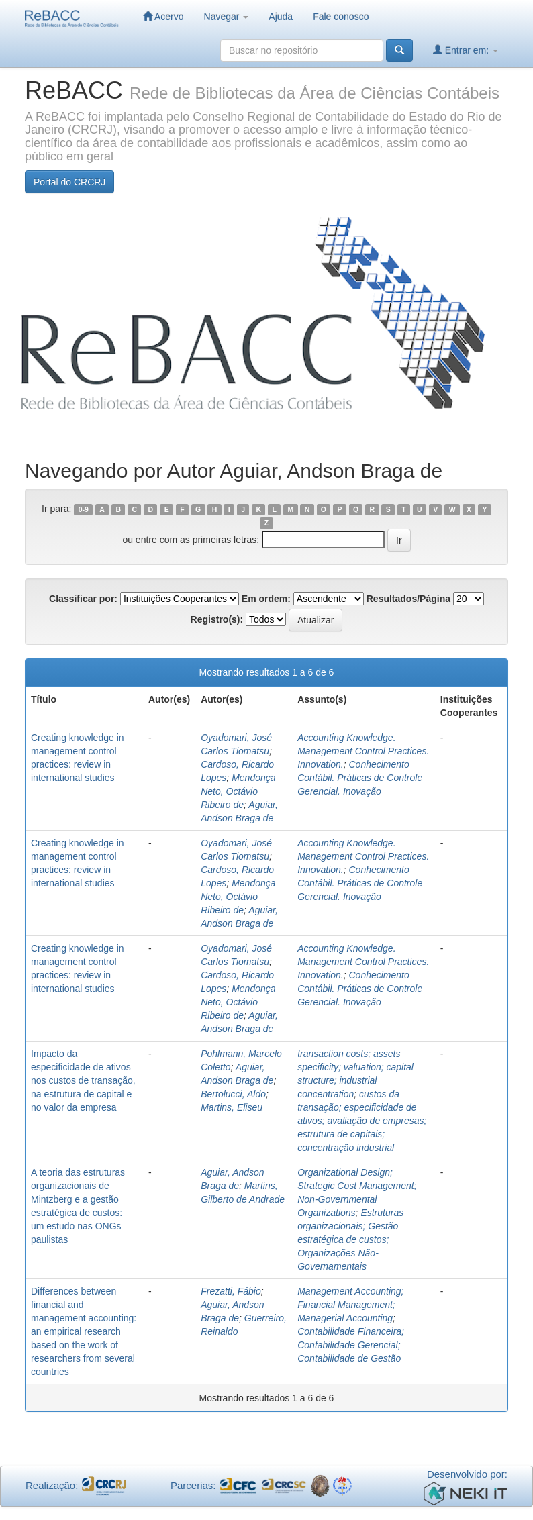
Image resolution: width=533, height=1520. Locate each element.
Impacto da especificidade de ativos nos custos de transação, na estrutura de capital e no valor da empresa (83, 1080)
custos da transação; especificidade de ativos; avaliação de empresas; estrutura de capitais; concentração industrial (361, 1120)
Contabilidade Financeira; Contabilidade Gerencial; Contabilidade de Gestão (350, 1345)
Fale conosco (341, 16)
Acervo (163, 16)
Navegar (226, 16)
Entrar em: (465, 50)
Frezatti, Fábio (230, 1291)
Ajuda (281, 16)
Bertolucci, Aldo (233, 1093)
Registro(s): (217, 619)
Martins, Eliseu (231, 1107)
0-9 (84, 509)
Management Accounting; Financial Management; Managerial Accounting (350, 1304)
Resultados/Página (408, 598)
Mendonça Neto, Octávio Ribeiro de (238, 791)
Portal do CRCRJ (69, 181)
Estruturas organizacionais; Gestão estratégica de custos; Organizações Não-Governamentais (350, 1239)
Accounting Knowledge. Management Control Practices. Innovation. (363, 751)
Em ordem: (266, 598)
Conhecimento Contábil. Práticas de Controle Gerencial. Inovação (359, 778)
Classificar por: (83, 598)
